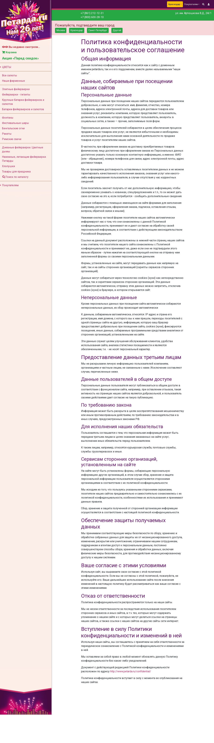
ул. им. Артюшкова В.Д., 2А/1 (193, 13)
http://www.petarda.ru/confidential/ (132, 679)
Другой (119, 30)
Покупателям (11, 185)
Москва (63, 30)
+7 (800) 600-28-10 (93, 17)
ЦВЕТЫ (7, 67)
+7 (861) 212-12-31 (93, 13)
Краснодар (174, 4)
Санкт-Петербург (99, 30)
